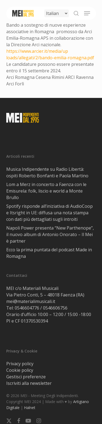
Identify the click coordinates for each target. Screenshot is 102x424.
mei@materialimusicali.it (30, 301)
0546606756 (55, 308)
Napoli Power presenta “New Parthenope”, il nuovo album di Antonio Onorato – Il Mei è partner (50, 234)
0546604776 (27, 308)
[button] (87, 13)
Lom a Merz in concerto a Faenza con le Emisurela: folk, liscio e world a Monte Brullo (46, 190)
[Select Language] (56, 13)
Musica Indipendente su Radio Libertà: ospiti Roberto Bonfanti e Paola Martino (47, 172)
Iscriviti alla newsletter (29, 383)
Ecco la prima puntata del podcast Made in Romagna (49, 253)
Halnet (29, 407)
